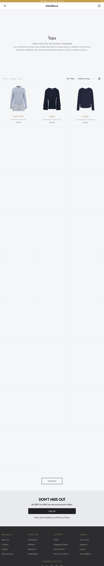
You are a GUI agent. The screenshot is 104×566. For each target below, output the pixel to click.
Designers (83, 544)
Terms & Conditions (61, 553)
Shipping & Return (61, 544)
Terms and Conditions (43, 517)
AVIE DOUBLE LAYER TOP (18, 120)
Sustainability (33, 553)
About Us (5, 539)
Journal (82, 549)
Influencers (32, 549)
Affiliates (31, 544)
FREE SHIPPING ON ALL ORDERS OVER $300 (52, 1)
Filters (70, 78)
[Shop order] (86, 78)
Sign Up (52, 511)
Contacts (5, 544)
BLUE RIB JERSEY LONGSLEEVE (85, 120)
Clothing (13, 79)
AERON (52, 117)
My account (84, 539)
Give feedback (85, 553)
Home (5, 79)
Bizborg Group (7, 553)
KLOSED (85, 117)
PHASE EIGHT (18, 116)
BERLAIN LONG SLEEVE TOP (52, 120)
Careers (5, 549)
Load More (52, 481)
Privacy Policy (63, 517)
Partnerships (32, 539)
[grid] (99, 79)
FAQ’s (56, 539)
